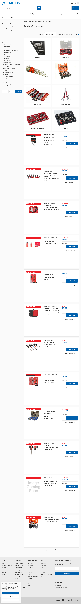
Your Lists (76, 14)
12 (62, 34)
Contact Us (5, 17)
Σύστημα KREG (7, 60)
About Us (12, 17)
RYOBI (29, 570)
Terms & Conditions (61, 587)
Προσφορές (4, 42)
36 (67, 34)
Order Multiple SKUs (16, 14)
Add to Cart (75, 8)
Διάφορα (65, 128)
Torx (37, 81)
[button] (12, 89)
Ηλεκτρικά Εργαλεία (6, 24)
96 (71, 34)
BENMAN (30, 565)
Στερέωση (4, 32)
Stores (25, 14)
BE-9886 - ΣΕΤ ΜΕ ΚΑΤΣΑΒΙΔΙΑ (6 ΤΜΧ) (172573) (50, 344)
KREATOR (30, 572)
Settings (11, 593)
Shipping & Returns (34, 14)
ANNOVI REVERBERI (33, 576)
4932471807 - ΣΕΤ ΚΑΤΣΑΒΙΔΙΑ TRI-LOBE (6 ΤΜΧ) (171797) (51, 447)
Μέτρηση (6, 54)
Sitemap (4, 574)
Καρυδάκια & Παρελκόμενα (10, 48)
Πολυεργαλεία (65, 104)
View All (30, 585)
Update (19, 91)
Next (54, 550)
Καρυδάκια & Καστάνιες (65, 81)
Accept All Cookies (10, 600)
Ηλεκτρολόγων (7, 52)
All (74, 34)
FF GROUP (30, 567)
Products (5, 14)
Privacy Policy (59, 585)
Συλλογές (6, 58)
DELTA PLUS (31, 581)
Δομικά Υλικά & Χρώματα (8, 30)
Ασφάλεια (4, 36)
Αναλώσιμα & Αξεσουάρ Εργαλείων (10, 26)
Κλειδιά (37, 57)
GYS (29, 583)
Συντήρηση (4, 40)
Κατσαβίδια (7, 46)
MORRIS (30, 579)
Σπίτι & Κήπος (5, 28)
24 (64, 34)
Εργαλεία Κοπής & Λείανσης (11, 50)
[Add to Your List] (70, 148)
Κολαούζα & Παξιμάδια (38, 128)
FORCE (30, 574)
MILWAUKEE (31, 563)
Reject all (11, 596)
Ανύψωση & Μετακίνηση (7, 34)
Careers (44, 14)
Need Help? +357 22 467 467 (64, 14)
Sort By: (41, 34)
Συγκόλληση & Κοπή (6, 38)
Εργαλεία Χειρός (5, 22)
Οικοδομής (7, 56)
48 (69, 34)
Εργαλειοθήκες (37, 104)
